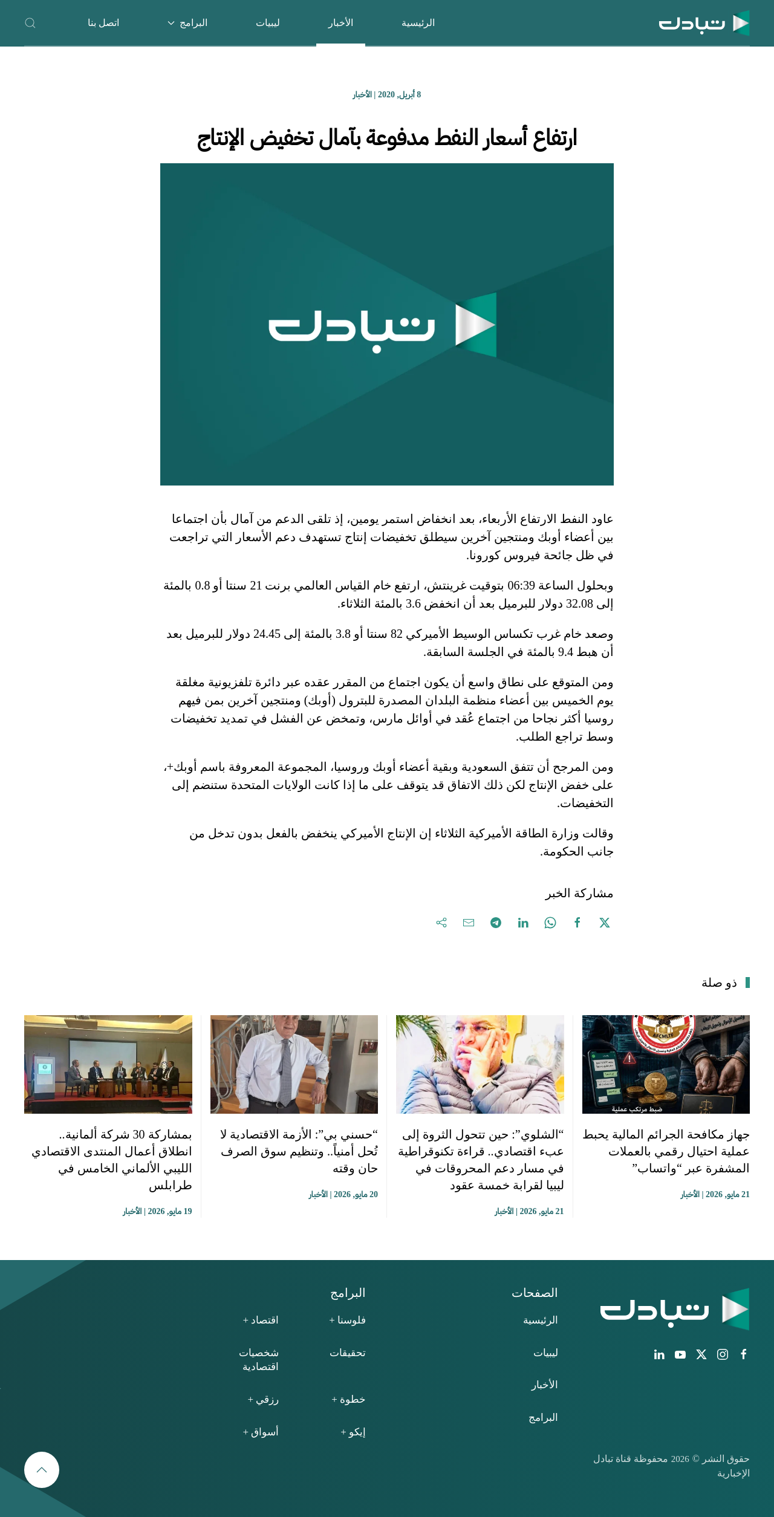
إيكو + (353, 1432)
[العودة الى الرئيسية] (704, 22)
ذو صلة (719, 982)
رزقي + (263, 1399)
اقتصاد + (260, 1320)
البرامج (543, 1417)
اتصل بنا (103, 23)
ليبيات (268, 23)
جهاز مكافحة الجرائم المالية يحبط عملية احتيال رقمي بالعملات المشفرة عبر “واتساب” (666, 1151)
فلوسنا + (347, 1320)
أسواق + (260, 1432)
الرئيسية (418, 23)
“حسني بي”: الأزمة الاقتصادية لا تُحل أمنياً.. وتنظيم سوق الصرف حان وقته (299, 1151)
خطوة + (348, 1399)
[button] (30, 22)
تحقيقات (348, 1353)
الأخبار (340, 23)
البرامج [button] (187, 23)
